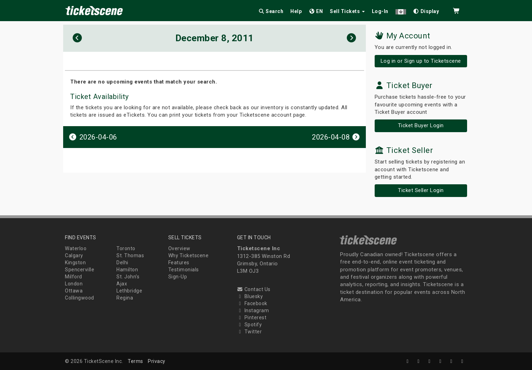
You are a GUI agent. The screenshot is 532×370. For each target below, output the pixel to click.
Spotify (249, 324)
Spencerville (79, 269)
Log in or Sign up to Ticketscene (421, 61)
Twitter (249, 331)
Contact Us (254, 289)
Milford (73, 276)
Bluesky (250, 296)
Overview (179, 248)
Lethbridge (129, 291)
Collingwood (79, 298)
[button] (401, 10)
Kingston (75, 262)
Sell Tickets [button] (347, 11)
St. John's (127, 276)
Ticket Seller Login (421, 190)
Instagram (253, 310)
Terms (135, 361)
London (74, 283)
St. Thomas (130, 255)
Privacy (156, 361)
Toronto (125, 248)
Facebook (252, 303)
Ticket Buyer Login (421, 125)
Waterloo (75, 248)
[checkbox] (426, 10)
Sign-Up (177, 276)
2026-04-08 (336, 137)
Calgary (74, 255)
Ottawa (74, 291)
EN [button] (316, 11)
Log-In (380, 11)
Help (296, 11)
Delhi (122, 262)
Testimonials (183, 269)
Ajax (121, 283)
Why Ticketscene (188, 255)
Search (270, 11)
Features (178, 262)
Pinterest (252, 317)
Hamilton (127, 269)
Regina (124, 298)
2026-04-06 (92, 137)
